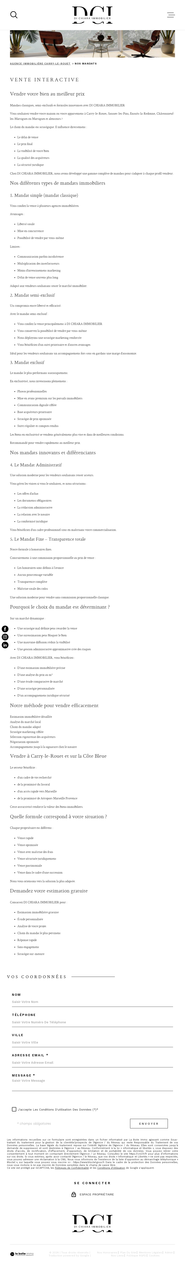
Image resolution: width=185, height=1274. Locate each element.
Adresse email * (30, 1055)
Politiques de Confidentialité (72, 1168)
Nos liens (117, 1255)
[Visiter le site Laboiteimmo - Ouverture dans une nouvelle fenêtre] (22, 1254)
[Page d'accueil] (92, 15)
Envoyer (149, 1123)
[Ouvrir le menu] (171, 15)
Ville (18, 1035)
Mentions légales (150, 1252)
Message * (23, 1075)
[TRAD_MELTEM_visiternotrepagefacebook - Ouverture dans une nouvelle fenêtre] (5, 629)
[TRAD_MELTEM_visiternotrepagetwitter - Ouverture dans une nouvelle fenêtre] (5, 645)
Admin (169, 1252)
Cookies (154, 1255)
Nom (16, 994)
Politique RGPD (136, 1255)
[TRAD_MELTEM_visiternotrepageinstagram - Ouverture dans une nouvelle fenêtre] (5, 637)
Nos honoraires (107, 1252)
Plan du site (128, 1252)
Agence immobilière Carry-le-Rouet (40, 63)
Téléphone (24, 1015)
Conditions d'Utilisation (111, 1168)
